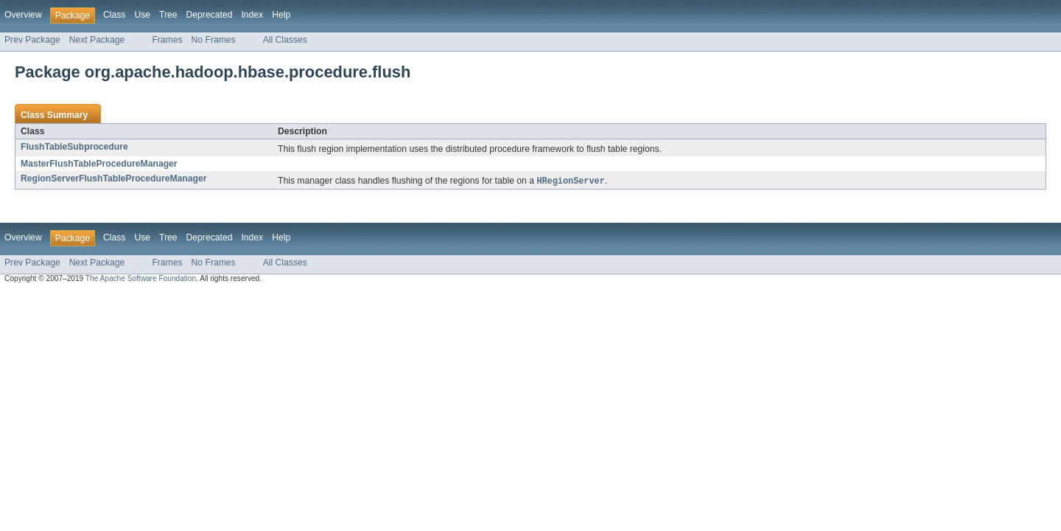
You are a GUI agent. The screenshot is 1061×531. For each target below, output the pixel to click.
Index (252, 15)
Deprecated (209, 15)
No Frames (214, 40)
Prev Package (32, 40)
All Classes (285, 40)
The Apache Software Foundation (140, 279)
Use (142, 15)
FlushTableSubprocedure (74, 147)
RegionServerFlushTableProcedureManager (113, 178)
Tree (168, 15)
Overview (23, 15)
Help (281, 15)
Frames (167, 40)
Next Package (97, 40)
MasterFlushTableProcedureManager (99, 164)
